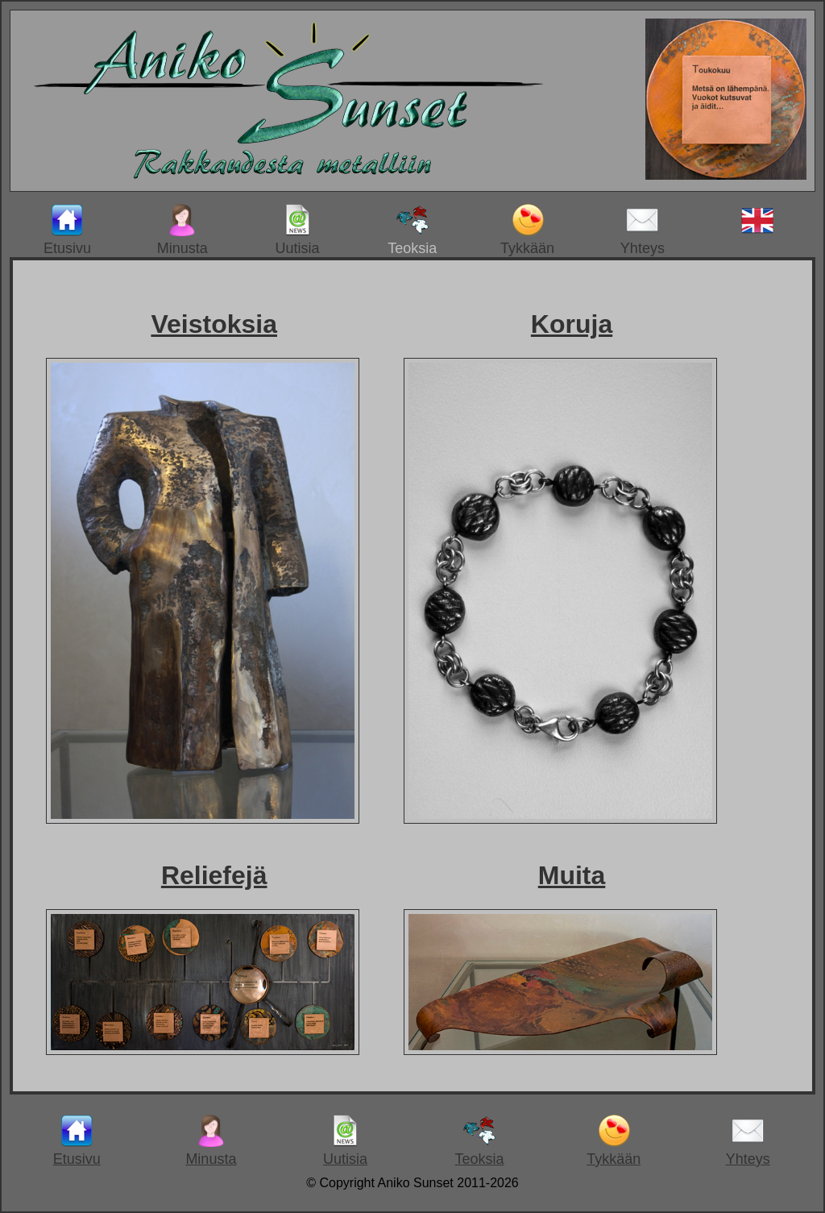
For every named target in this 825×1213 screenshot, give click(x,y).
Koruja (571, 324)
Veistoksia (214, 324)
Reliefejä (214, 875)
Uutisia (297, 230)
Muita (572, 875)
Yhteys (642, 230)
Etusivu (67, 230)
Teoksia (412, 230)
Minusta (182, 230)
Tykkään (527, 230)
